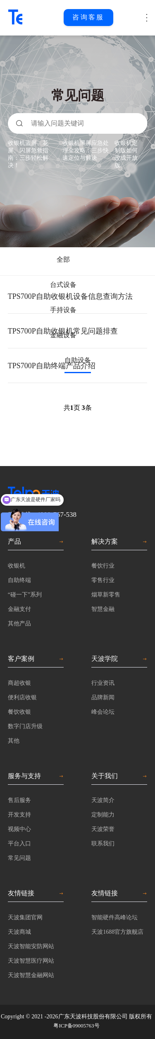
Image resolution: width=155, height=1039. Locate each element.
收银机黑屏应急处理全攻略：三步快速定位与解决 (85, 150)
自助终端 (19, 580)
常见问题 (19, 858)
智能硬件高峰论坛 (114, 917)
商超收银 (19, 683)
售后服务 (19, 800)
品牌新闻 (102, 697)
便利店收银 (22, 697)
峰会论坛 (102, 712)
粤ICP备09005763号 (76, 1025)
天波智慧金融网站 (31, 975)
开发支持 (19, 815)
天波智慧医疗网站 (31, 961)
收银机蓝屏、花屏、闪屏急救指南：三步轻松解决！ (28, 154)
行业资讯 (102, 683)
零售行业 (102, 580)
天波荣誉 (102, 829)
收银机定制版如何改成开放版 (126, 154)
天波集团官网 (25, 917)
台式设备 (63, 284)
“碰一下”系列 (25, 595)
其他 (13, 741)
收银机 (16, 566)
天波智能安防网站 (31, 946)
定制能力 (102, 815)
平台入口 (19, 843)
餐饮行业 (102, 566)
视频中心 (19, 829)
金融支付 (19, 609)
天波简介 (102, 800)
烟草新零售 (105, 595)
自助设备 (77, 360)
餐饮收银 (19, 712)
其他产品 (19, 623)
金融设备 (63, 334)
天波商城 (19, 932)
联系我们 (102, 843)
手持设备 (63, 309)
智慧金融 (102, 609)
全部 (63, 259)
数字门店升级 (25, 726)
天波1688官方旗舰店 (117, 932)
